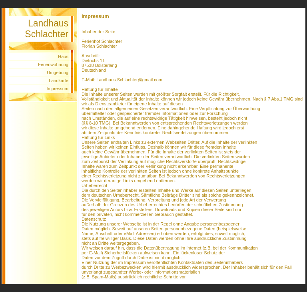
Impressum (57, 88)
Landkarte (58, 80)
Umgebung (57, 72)
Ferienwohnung (53, 64)
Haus (63, 56)
